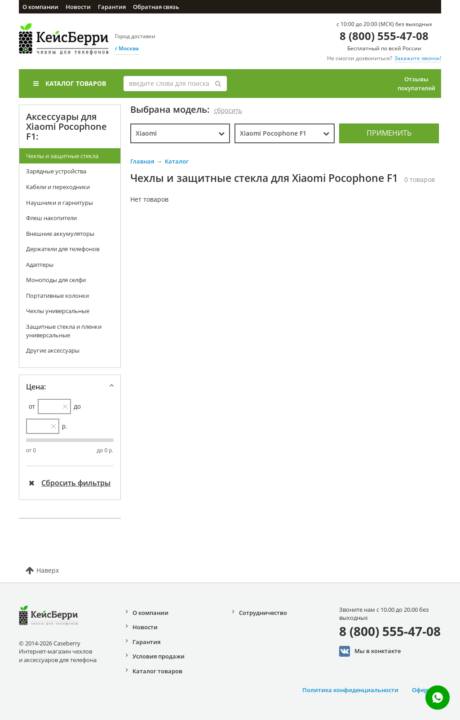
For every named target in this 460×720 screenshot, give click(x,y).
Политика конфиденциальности (350, 690)
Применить (389, 133)
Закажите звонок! (417, 58)
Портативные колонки (57, 296)
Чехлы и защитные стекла (62, 156)
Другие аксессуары (53, 350)
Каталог (177, 161)
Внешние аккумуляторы (60, 234)
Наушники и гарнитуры (59, 203)
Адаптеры (39, 265)
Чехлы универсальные (57, 311)
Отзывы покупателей (416, 83)
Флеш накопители (51, 218)
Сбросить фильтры (70, 483)
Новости (78, 7)
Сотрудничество (263, 613)
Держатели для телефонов (62, 249)
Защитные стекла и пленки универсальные (64, 330)
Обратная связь (156, 7)
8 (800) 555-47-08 (384, 35)
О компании (40, 7)
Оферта (423, 690)
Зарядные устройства (56, 171)
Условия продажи (159, 656)
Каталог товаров (69, 83)
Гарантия (112, 7)
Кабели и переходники (58, 187)
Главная (142, 161)
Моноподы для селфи (56, 280)
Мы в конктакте (370, 651)
